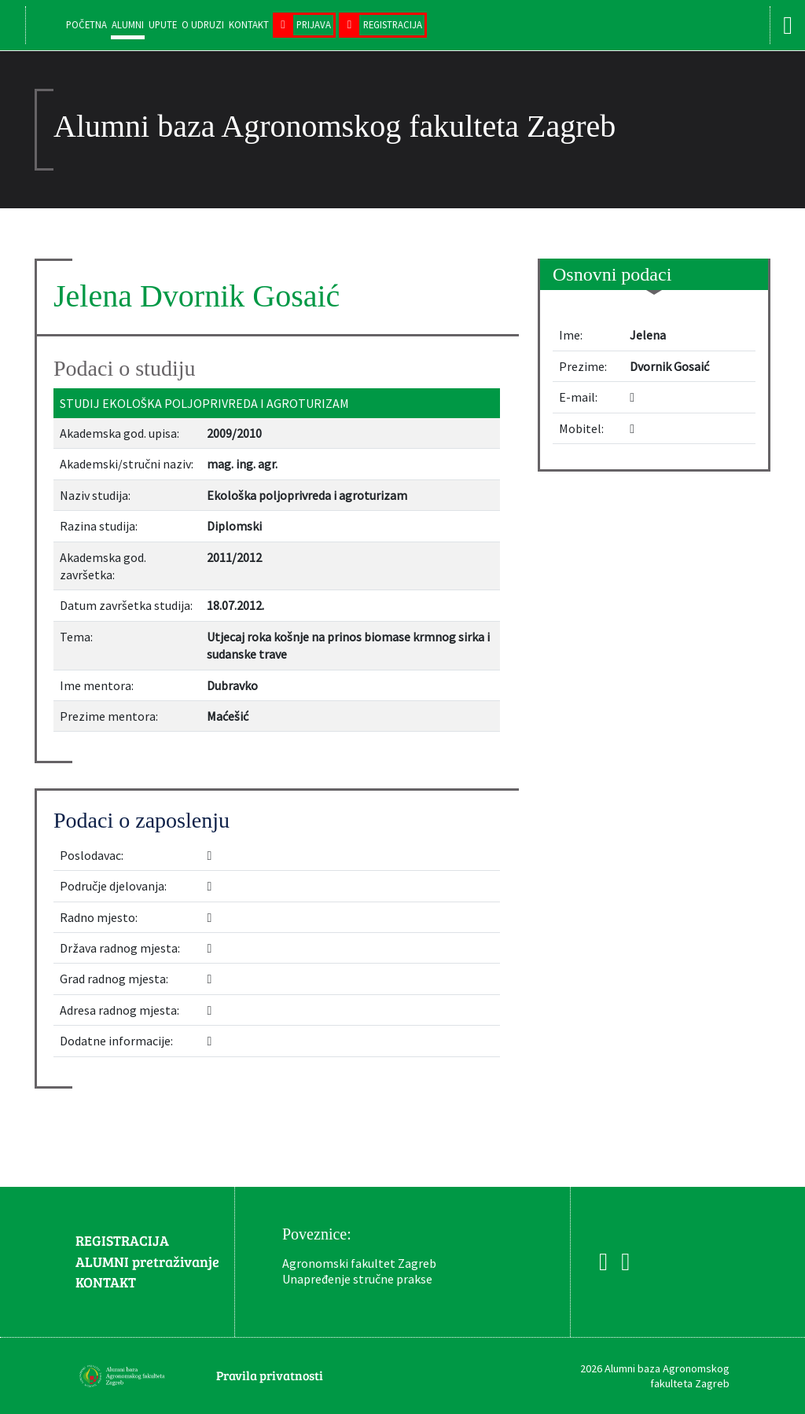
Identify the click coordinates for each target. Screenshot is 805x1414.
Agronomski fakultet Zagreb (359, 1263)
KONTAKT (105, 1282)
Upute (163, 24)
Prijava (313, 24)
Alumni (128, 24)
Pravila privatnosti (269, 1375)
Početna (86, 24)
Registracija (392, 24)
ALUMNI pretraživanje (147, 1261)
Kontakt (249, 24)
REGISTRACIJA (122, 1240)
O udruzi (203, 24)
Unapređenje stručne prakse (357, 1279)
